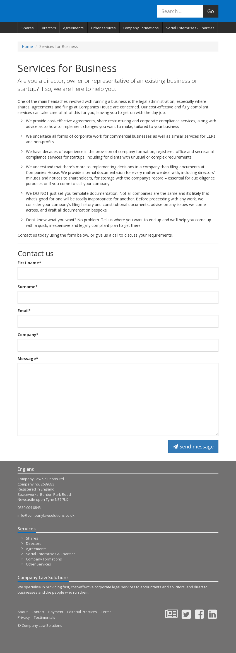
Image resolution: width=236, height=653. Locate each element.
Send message (193, 446)
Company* (28, 334)
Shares (32, 538)
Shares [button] (27, 27)
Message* (28, 358)
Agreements (36, 548)
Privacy (24, 617)
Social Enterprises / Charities (190, 27)
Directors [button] (48, 27)
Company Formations (141, 27)
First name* (29, 262)
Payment (55, 611)
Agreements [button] (73, 27)
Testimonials (44, 617)
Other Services (38, 564)
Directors (33, 543)
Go (210, 11)
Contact (38, 611)
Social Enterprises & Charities (51, 553)
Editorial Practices (82, 611)
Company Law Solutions (55, 11)
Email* (24, 310)
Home (27, 46)
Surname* (28, 286)
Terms (106, 611)
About (23, 611)
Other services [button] (103, 27)
